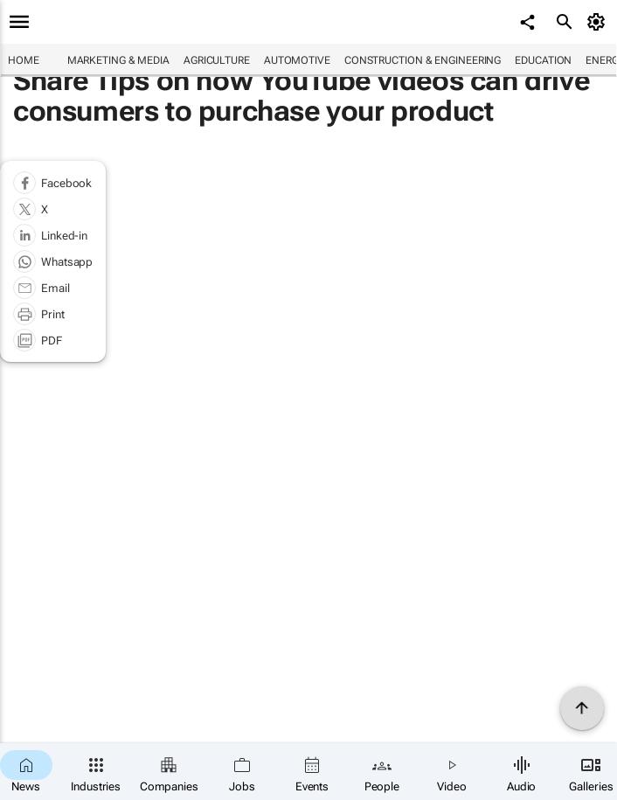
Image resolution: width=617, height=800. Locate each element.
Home (23, 60)
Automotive (297, 60)
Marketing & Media (118, 60)
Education (543, 60)
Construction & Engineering (422, 60)
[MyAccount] (599, 22)
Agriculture (217, 60)
